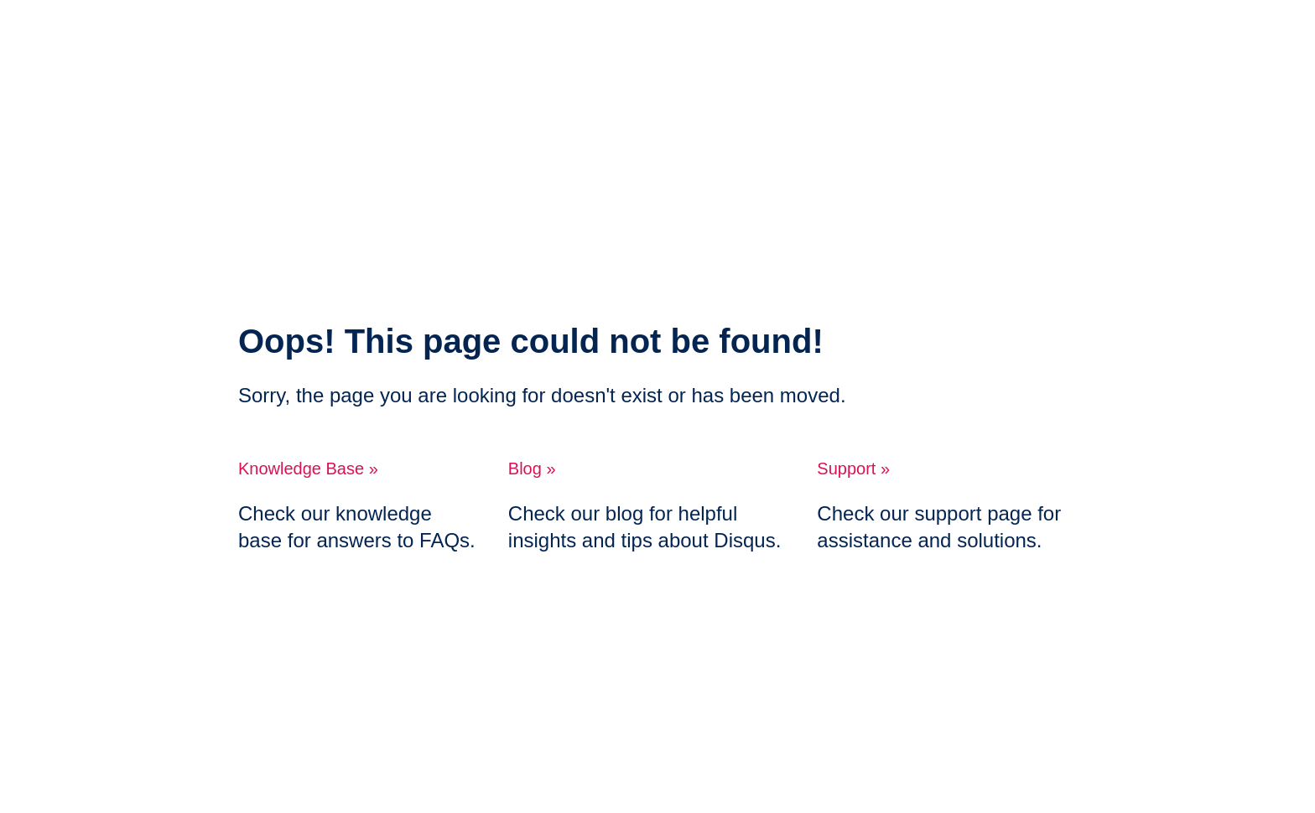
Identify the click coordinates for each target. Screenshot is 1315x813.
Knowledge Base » (308, 468)
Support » (853, 468)
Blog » (532, 468)
